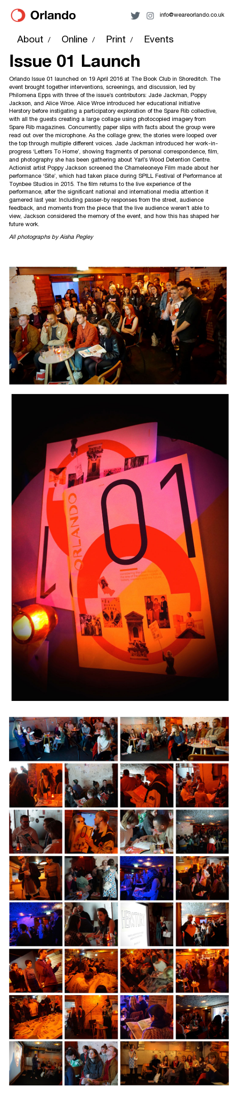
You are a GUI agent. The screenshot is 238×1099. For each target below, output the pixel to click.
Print (116, 40)
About (30, 40)
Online (75, 40)
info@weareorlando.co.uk (192, 16)
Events (159, 40)
